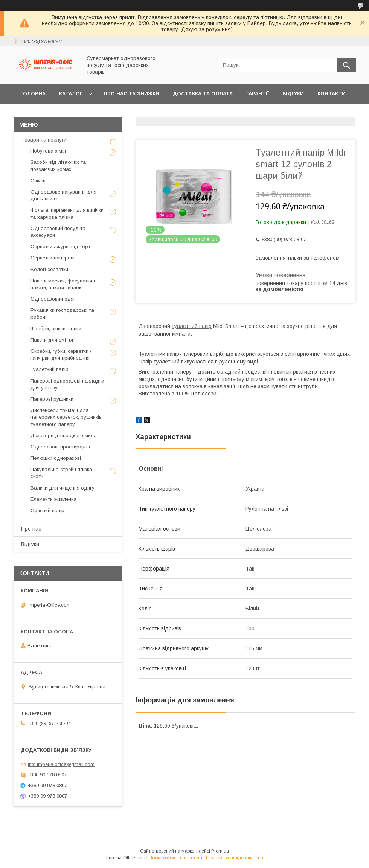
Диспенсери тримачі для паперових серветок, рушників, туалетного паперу (66, 417)
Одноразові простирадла (61, 447)
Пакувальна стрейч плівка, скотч (61, 473)
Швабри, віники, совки (55, 328)
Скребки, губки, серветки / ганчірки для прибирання (60, 354)
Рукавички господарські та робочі (62, 313)
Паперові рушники (51, 399)
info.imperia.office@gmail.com (61, 764)
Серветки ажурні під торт (60, 246)
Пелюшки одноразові (55, 458)
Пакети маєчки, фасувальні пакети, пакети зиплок (62, 284)
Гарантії (257, 93)
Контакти (331, 93)
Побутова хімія (48, 151)
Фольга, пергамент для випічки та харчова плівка (67, 213)
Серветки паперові (52, 258)
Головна (33, 93)
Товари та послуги (44, 140)
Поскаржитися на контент (176, 857)
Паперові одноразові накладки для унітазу (67, 384)
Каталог (70, 93)
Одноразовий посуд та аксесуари (57, 232)
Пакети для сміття (51, 340)
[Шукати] (346, 65)
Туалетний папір (49, 369)
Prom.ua (220, 851)
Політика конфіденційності (234, 857)
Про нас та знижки (131, 93)
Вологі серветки (49, 269)
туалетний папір (192, 326)
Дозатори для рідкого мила (63, 435)
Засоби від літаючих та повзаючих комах (58, 165)
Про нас (31, 529)
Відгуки (293, 93)
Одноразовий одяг (52, 299)
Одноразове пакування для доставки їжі (63, 195)
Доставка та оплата (203, 93)
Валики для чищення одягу (62, 488)
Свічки (38, 180)
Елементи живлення (53, 499)
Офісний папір (47, 510)
